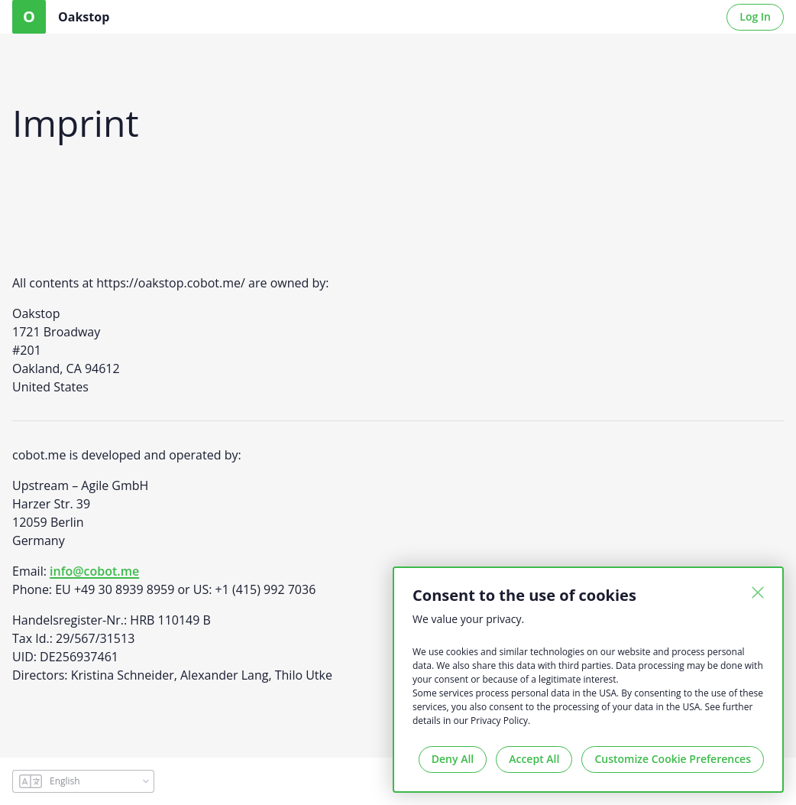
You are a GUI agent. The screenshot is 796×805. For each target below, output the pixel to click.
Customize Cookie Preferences (672, 758)
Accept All (534, 758)
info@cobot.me (94, 571)
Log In (755, 16)
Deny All (453, 758)
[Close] (757, 592)
